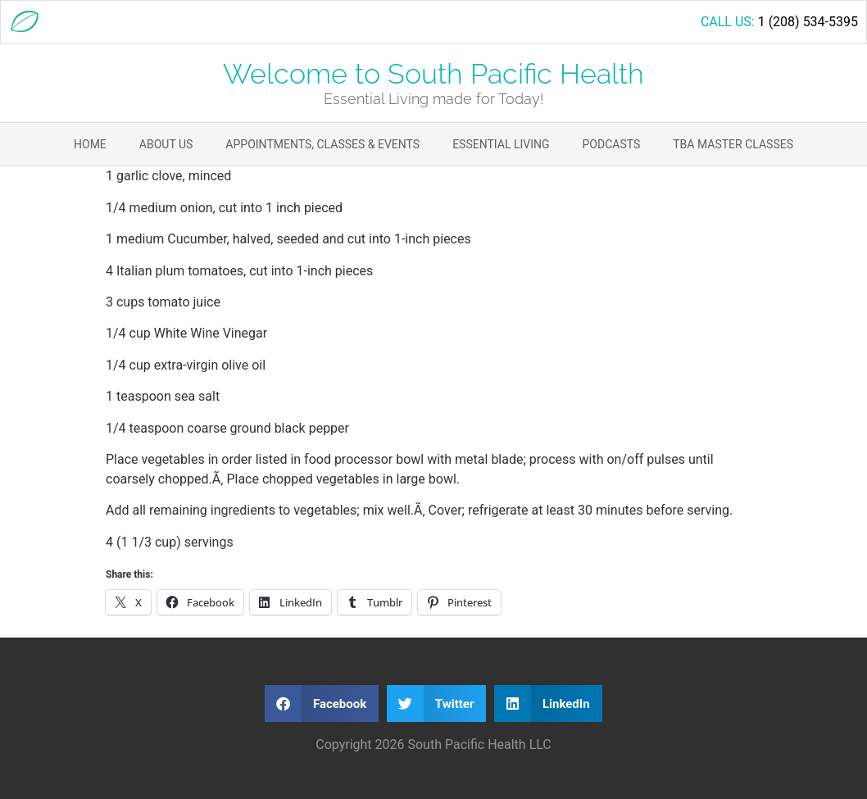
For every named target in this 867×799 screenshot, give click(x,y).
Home (90, 144)
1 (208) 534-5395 (808, 22)
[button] (322, 703)
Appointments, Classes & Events (322, 144)
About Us (166, 144)
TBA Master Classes (733, 144)
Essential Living (500, 144)
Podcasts (612, 144)
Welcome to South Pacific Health (433, 73)
